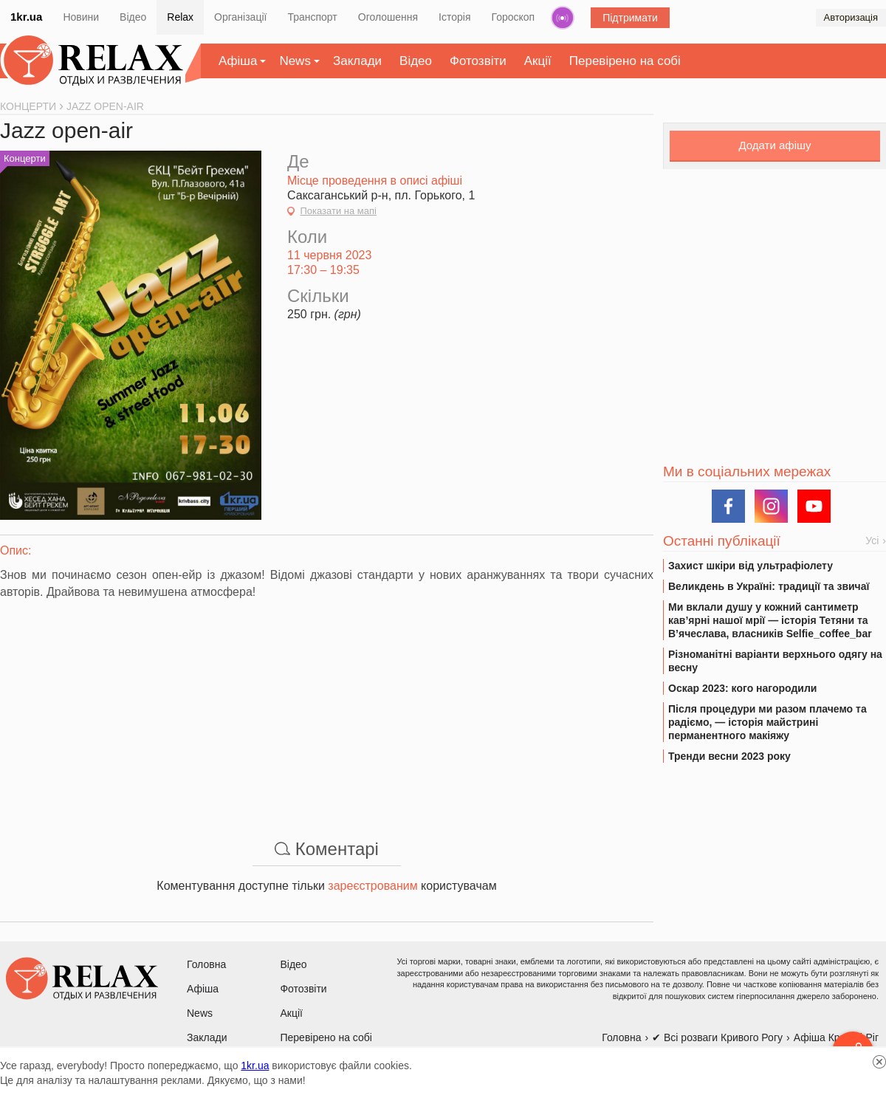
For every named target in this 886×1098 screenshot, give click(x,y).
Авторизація (851, 17)
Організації (240, 17)
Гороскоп (513, 17)
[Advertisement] (326, 711)
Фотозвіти (478, 61)
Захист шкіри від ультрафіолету (750, 566)
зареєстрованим (372, 885)
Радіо (562, 17)
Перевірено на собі (625, 61)
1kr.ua (26, 16)
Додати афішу (774, 145)
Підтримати (630, 18)
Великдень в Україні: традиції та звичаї (768, 586)
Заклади (357, 61)
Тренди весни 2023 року (729, 756)
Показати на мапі (338, 210)
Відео (133, 17)
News (295, 61)
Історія (454, 17)
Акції (538, 61)
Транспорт (312, 17)
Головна (206, 964)
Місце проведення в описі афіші (374, 180)
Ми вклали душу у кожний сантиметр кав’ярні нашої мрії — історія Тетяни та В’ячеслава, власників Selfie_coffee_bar (770, 620)
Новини (81, 17)
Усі (872, 540)
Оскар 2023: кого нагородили (742, 688)
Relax (180, 17)
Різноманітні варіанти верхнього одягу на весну (775, 660)
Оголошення (388, 17)
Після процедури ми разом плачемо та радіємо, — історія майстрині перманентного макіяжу (767, 722)
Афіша (238, 61)
